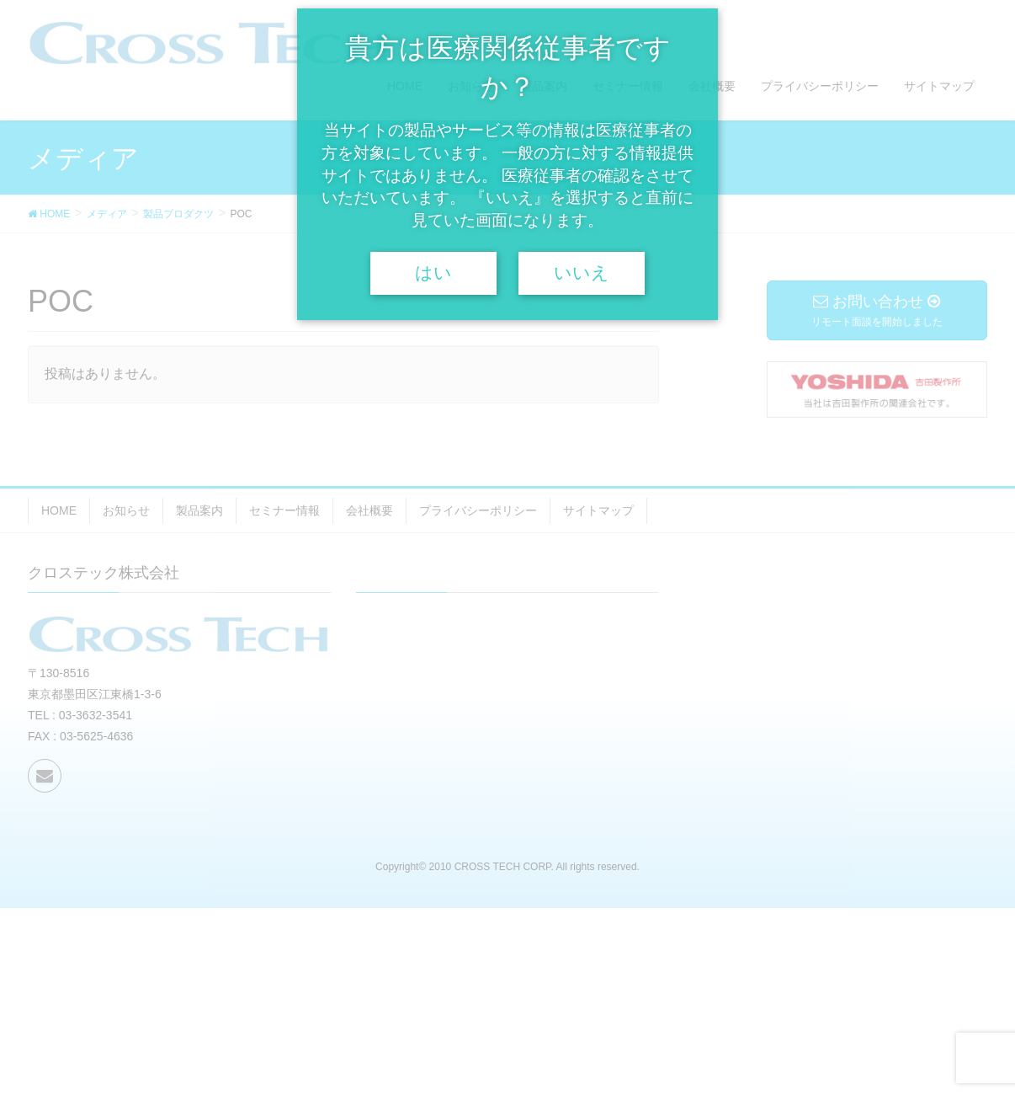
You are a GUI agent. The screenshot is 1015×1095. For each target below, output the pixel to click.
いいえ (581, 273)
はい (433, 273)
